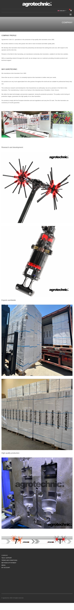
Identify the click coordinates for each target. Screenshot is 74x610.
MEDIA (3, 565)
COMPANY (4, 555)
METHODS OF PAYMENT (8, 562)
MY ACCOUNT (5, 567)
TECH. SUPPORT (6, 558)
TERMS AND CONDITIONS (9, 560)
